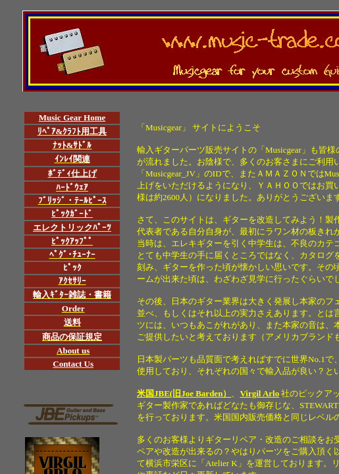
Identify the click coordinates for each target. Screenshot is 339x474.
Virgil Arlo (259, 393)
